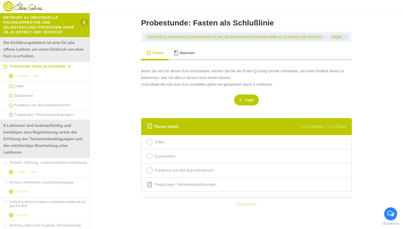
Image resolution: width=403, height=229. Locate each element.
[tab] (155, 53)
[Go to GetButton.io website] (390, 223)
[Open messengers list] (390, 213)
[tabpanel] (246, 86)
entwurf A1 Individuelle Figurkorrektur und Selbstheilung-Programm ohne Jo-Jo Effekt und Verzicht (235, 37)
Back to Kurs (246, 204)
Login (246, 100)
